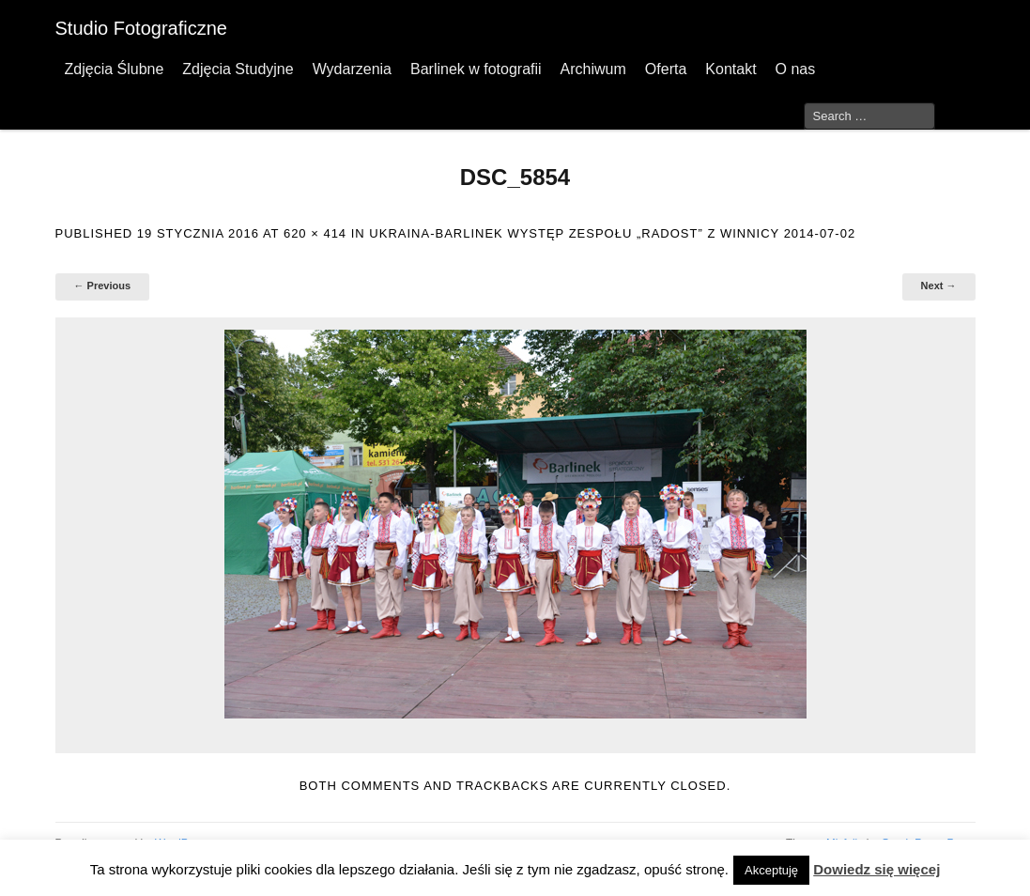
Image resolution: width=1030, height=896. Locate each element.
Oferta (665, 69)
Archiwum (593, 69)
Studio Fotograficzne (141, 28)
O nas (796, 69)
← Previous (102, 285)
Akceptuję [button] (771, 870)
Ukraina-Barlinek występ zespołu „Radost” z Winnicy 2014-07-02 (612, 233)
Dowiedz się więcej (876, 869)
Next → (939, 285)
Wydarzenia (352, 69)
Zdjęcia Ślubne (114, 69)
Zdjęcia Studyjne (237, 69)
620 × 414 (315, 233)
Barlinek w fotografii (476, 69)
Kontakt (730, 69)
